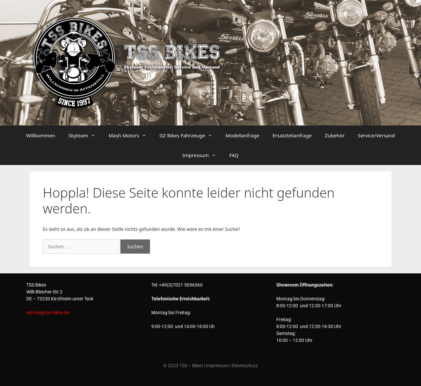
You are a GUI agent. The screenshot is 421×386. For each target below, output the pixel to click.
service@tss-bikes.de (47, 312)
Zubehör (335, 135)
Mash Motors (131, 135)
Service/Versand (376, 135)
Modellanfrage (243, 135)
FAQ (234, 155)
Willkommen (40, 135)
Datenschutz (245, 365)
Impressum (203, 155)
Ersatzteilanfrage (292, 135)
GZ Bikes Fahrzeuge (189, 135)
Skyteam (85, 135)
